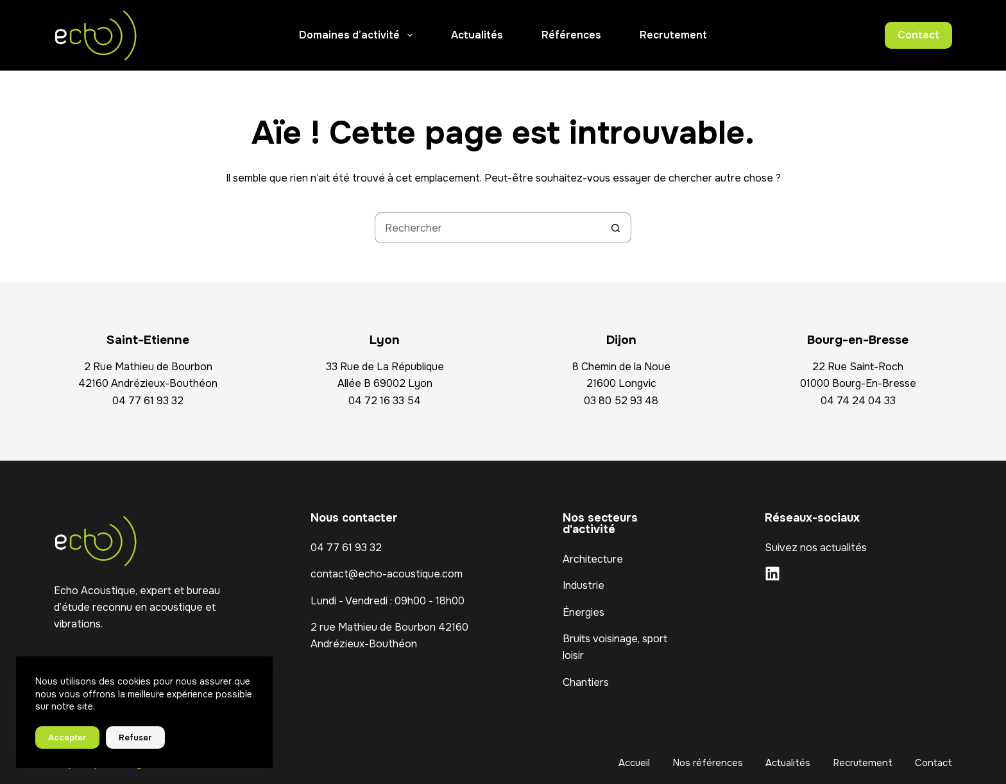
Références (571, 35)
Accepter (67, 737)
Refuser (135, 737)
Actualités (477, 35)
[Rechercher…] (488, 227)
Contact (918, 35)
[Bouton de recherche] (616, 227)
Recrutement (673, 35)
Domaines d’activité (358, 35)
